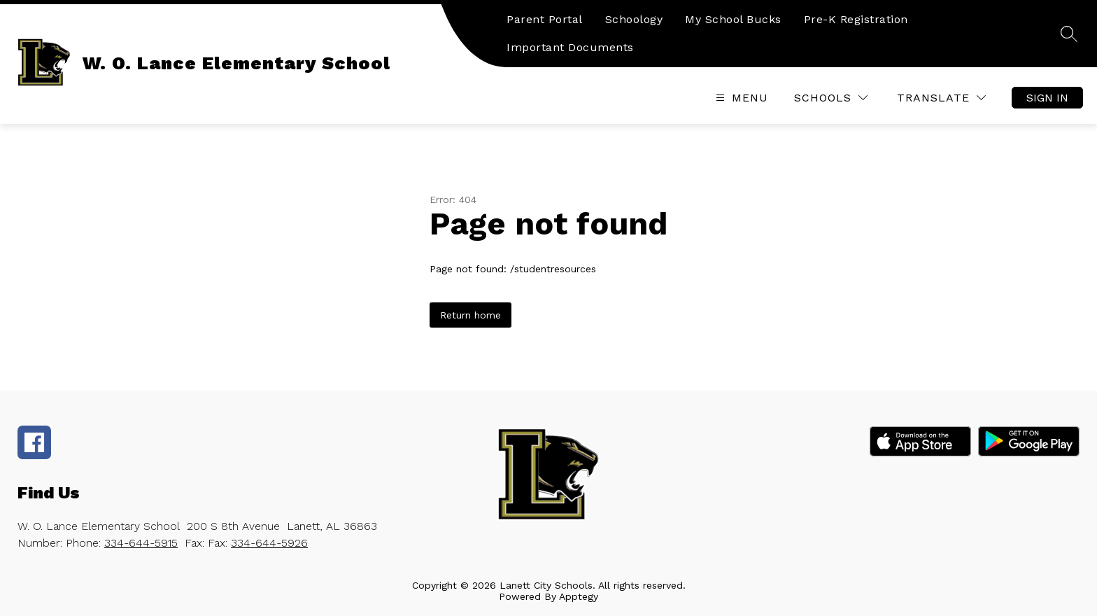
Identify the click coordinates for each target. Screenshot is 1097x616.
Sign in (1047, 97)
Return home (470, 315)
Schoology (634, 19)
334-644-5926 (269, 543)
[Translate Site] (941, 97)
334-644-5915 (141, 543)
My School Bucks (733, 19)
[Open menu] (740, 97)
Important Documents (570, 47)
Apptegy (578, 596)
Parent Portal (545, 19)
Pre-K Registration (856, 19)
